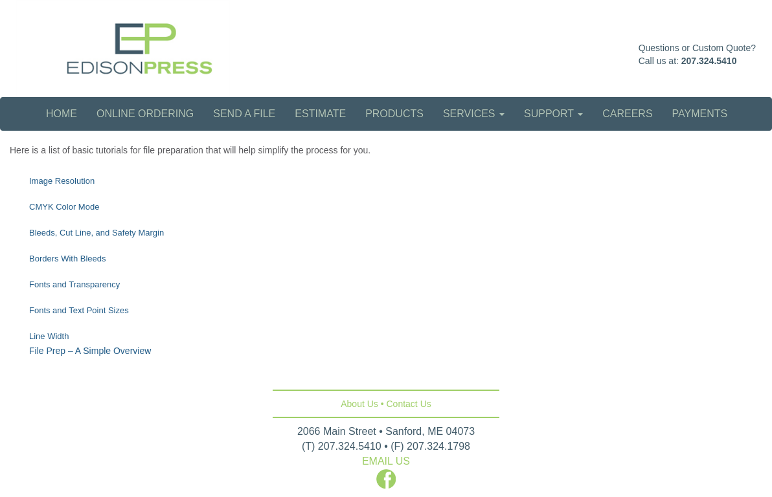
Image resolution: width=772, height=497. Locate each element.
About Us (359, 404)
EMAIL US (386, 461)
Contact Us (409, 404)
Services (474, 113)
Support (553, 113)
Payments (700, 113)
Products (394, 113)
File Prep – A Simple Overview (90, 351)
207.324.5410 (709, 61)
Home (61, 113)
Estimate (320, 113)
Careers (627, 113)
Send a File (244, 113)
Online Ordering (145, 113)
